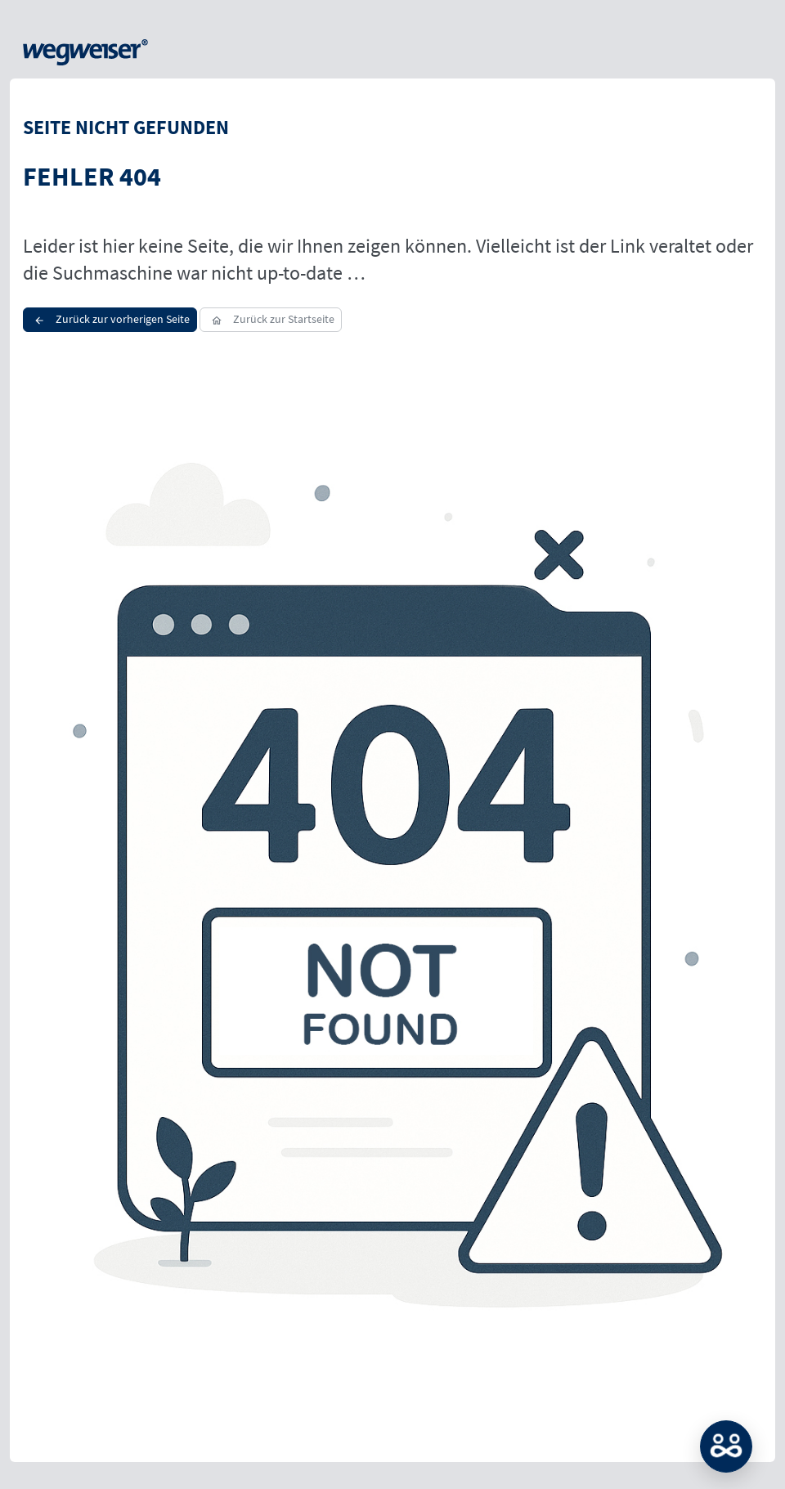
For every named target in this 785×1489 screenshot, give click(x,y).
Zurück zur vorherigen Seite (110, 319)
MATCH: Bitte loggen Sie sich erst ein (726, 1446)
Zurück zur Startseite (270, 319)
